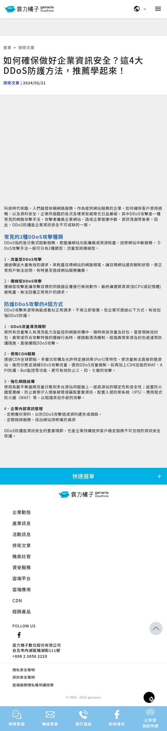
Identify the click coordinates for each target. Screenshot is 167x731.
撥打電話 (84, 718)
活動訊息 (21, 534)
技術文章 (26, 47)
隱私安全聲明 (23, 669)
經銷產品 (21, 611)
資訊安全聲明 (23, 677)
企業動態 (21, 512)
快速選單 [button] (117, 476)
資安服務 (21, 567)
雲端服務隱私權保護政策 (33, 684)
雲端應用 (21, 589)
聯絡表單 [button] (50, 718)
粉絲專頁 (117, 718)
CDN (17, 600)
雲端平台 (21, 578)
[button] (156, 614)
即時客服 (17, 718)
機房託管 (21, 556)
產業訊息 (21, 523)
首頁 (7, 47)
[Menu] (159, 9)
